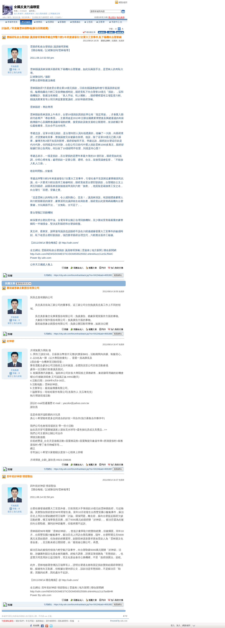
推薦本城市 (29, 14)
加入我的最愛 (41, 14)
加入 (178, 625)
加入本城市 (18, 14)
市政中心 (115, 22)
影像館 (62, 22)
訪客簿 (100, 22)
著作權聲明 (51, 621)
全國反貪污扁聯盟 (26, 7)
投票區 (50, 22)
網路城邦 (123, 2)
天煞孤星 (23, 11)
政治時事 (25, 17)
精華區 (38, 22)
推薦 (121, 41)
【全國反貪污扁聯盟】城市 (42, 17)
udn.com (123, 621)
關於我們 (20, 621)
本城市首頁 (11, 22)
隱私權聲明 (63, 621)
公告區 (88, 22)
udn (4, 17)
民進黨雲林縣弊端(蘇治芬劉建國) (30, 28)
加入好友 (18, 72)
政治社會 (16, 17)
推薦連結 (75, 22)
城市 (9, 17)
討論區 (26, 22)
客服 (72, 621)
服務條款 (40, 621)
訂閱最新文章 (54, 14)
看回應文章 (89, 32)
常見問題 (30, 621)
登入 (173, 625)
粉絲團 (36, 625)
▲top (125, 616)
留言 (10, 72)
